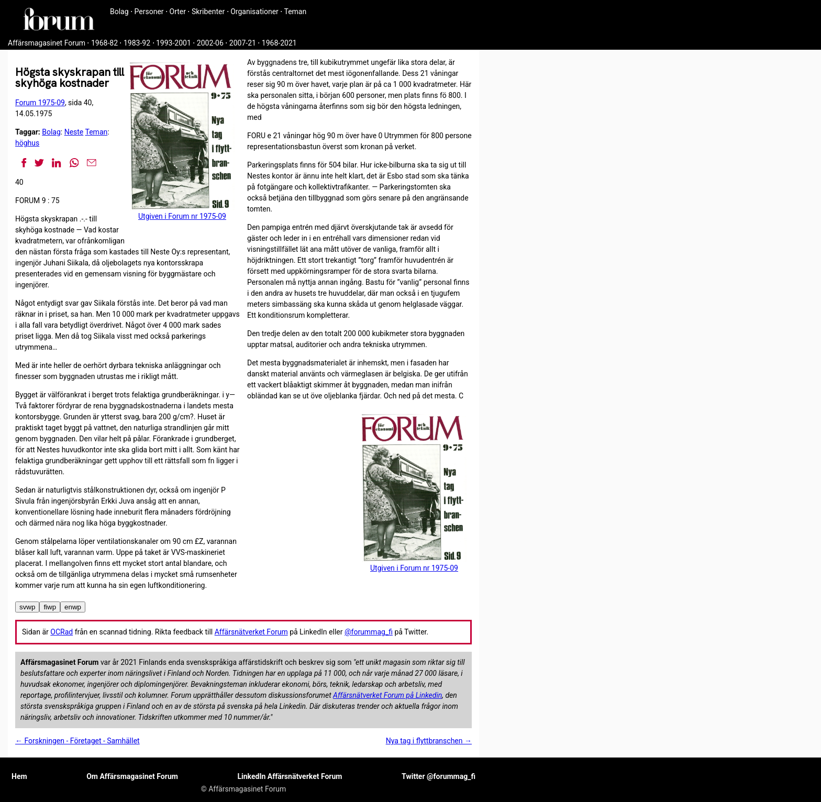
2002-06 (210, 43)
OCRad (61, 632)
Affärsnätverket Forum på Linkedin (387, 695)
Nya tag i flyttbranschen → (429, 741)
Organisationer (254, 11)
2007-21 (242, 43)
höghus (27, 143)
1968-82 (104, 43)
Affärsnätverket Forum (251, 632)
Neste (74, 132)
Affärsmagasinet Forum (46, 43)
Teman (295, 11)
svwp (27, 607)
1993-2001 (173, 43)
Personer (149, 11)
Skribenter (208, 11)
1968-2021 (279, 43)
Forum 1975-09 (40, 102)
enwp (72, 607)
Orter (178, 11)
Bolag (119, 11)
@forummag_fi (369, 632)
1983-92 (137, 43)
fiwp (49, 607)
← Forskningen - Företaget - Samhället (77, 741)
